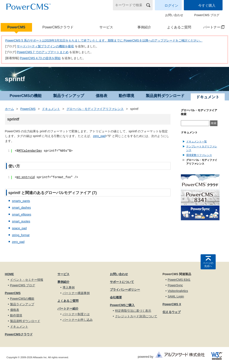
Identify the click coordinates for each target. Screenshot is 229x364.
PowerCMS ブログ (206, 15)
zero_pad (99, 136)
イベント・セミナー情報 (26, 279)
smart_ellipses (21, 214)
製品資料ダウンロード (165, 96)
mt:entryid (26, 177)
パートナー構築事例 (76, 293)
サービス (106, 27)
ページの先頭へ (208, 265)
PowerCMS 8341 (179, 279)
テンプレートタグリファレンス (201, 148)
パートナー (212, 27)
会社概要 (116, 297)
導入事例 (69, 287)
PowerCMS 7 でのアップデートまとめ (42, 52)
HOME (9, 274)
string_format (21, 235)
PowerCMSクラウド (58, 27)
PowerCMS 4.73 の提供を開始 (40, 58)
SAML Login (176, 296)
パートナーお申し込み (78, 319)
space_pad (19, 228)
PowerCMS (16, 27)
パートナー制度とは (76, 314)
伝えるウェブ (172, 312)
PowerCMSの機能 (25, 96)
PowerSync (175, 285)
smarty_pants (21, 201)
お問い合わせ (174, 15)
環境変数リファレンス (199, 155)
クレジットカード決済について (136, 316)
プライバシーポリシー (125, 289)
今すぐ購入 (206, 5)
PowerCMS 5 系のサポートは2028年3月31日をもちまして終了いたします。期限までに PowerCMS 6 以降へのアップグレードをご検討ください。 (104, 40)
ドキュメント (51, 109)
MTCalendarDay (30, 151)
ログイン (171, 5)
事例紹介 (144, 27)
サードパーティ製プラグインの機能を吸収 (45, 46)
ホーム (9, 109)
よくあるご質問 (179, 27)
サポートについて (122, 282)
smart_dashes (21, 207)
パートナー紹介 (67, 308)
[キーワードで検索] (130, 5)
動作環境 (126, 96)
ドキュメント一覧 (196, 141)
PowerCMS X (172, 304)
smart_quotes (21, 221)
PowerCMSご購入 (122, 305)
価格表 (101, 96)
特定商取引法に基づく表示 (133, 310)
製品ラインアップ (68, 96)
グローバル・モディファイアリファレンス (95, 109)
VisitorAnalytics (178, 291)
